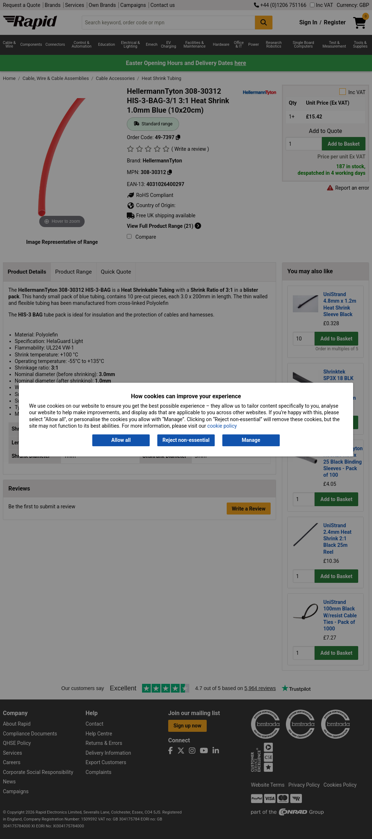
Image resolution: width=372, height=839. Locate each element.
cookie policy (222, 426)
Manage (251, 440)
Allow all (120, 440)
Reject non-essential (185, 440)
